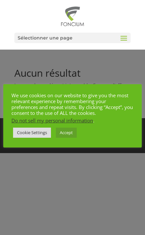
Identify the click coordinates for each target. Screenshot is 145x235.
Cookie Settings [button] (32, 132)
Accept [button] (66, 132)
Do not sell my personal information (52, 120)
